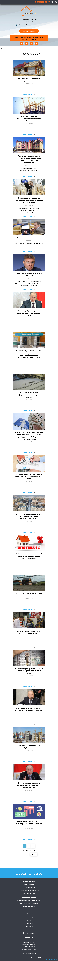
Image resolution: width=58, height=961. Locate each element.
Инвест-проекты (29, 906)
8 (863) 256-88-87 (29, 950)
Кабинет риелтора (29, 933)
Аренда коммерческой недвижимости (29, 900)
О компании (29, 927)
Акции (29, 920)
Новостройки (29, 884)
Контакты (29, 930)
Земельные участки (29, 897)
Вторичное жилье (29, 887)
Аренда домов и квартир (29, 903)
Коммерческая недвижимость (29, 891)
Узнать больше (27, 94)
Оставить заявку (29, 31)
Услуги (29, 914)
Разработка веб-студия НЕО (50, 959)
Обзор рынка (29, 917)
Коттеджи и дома (29, 894)
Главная (3, 49)
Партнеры (29, 923)
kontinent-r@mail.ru (29, 953)
